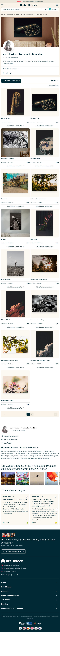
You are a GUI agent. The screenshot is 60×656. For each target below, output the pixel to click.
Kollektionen (6, 587)
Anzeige (55, 81)
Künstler (4, 604)
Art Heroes (5, 600)
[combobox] (20, 9)
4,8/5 (21, 1)
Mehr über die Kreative (11, 69)
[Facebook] (14, 575)
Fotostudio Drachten (7, 73)
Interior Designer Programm (12, 608)
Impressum (30, 618)
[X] (17, 575)
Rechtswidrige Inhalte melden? (41, 616)
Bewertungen (10, 565)
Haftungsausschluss (26, 616)
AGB (18, 616)
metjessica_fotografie (4, 73)
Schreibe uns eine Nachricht (13, 551)
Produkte (5, 591)
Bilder (3, 583)
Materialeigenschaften (10, 595)
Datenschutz (54, 616)
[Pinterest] (12, 575)
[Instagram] (9, 575)
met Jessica (11, 73)
